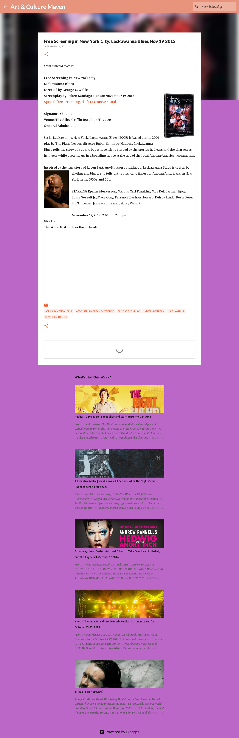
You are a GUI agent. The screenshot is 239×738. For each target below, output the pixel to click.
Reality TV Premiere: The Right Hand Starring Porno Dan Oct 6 (113, 416)
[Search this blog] (216, 6)
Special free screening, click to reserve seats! (80, 102)
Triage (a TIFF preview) (89, 691)
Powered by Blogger (119, 732)
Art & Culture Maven (37, 6)
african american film (58, 311)
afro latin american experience (95, 311)
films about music (129, 311)
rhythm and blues (56, 317)
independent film (154, 311)
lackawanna (176, 311)
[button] (46, 54)
